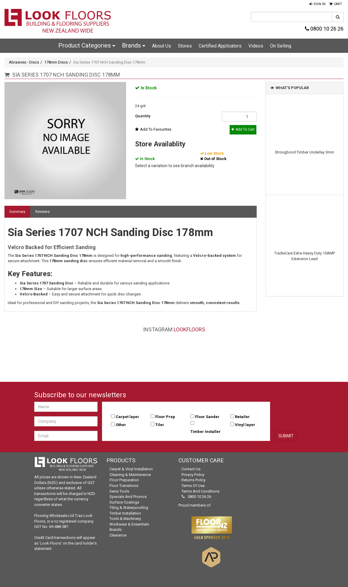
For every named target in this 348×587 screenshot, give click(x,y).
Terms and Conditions (200, 491)
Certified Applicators (220, 46)
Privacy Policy (192, 474)
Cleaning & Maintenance (130, 474)
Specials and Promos (128, 496)
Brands (133, 45)
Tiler (159, 425)
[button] (317, 4)
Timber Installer (205, 431)
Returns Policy (193, 480)
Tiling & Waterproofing (128, 507)
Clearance (117, 535)
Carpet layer (127, 416)
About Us (161, 46)
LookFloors (189, 329)
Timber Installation (125, 513)
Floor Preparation (124, 480)
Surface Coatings (124, 502)
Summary (17, 211)
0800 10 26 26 (324, 29)
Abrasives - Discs (24, 62)
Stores (185, 46)
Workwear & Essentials (129, 524)
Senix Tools (119, 491)
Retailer (242, 416)
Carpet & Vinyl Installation (131, 469)
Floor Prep (165, 416)
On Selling (280, 46)
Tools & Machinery (125, 518)
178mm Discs (56, 62)
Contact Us (190, 469)
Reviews (42, 211)
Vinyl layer (245, 425)
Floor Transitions (123, 485)
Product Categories (86, 45)
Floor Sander (207, 416)
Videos (255, 46)
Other (121, 425)
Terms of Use (193, 485)
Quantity (143, 116)
